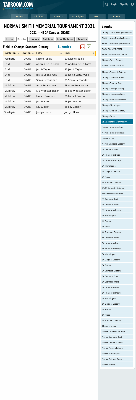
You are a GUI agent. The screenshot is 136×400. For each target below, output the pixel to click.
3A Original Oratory (111, 171)
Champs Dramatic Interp (113, 77)
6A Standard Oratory (111, 320)
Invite (9, 39)
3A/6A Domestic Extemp (113, 188)
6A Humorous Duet (111, 287)
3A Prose (106, 177)
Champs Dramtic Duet (112, 83)
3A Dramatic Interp (110, 149)
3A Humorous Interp (111, 160)
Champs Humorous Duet (113, 94)
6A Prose (106, 314)
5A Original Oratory (111, 259)
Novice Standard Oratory (113, 143)
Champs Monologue (111, 105)
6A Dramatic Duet (110, 276)
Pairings (48, 39)
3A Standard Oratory (111, 182)
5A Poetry (106, 265)
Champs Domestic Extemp (114, 72)
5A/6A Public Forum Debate (114, 54)
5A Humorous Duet (111, 243)
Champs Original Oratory (113, 110)
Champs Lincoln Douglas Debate (117, 32)
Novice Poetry (108, 364)
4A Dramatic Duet (110, 199)
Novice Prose (108, 138)
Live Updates (65, 39)
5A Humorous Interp (111, 248)
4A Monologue (109, 215)
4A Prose (106, 226)
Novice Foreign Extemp (112, 348)
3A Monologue (109, 165)
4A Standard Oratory (111, 232)
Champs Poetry (109, 326)
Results (82, 39)
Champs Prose (108, 116)
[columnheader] (11, 53)
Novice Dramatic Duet (112, 337)
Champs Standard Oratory (114, 121)
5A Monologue (109, 254)
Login (114, 4)
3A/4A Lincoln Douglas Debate (116, 38)
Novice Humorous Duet (113, 127)
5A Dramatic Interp (110, 237)
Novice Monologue (110, 353)
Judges (35, 39)
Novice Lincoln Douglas (113, 65)
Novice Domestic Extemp (113, 331)
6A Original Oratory (111, 303)
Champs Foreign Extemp (113, 88)
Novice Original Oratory (113, 359)
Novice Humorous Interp (113, 132)
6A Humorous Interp (111, 292)
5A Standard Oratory (111, 270)
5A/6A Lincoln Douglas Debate (116, 43)
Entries (22, 39)
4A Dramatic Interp (110, 204)
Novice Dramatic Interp (112, 342)
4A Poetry (106, 221)
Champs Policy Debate (112, 60)
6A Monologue (109, 298)
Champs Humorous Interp (114, 99)
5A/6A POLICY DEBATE (112, 49)
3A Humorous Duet (111, 154)
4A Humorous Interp (111, 210)
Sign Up (124, 4)
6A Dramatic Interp (110, 281)
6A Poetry (106, 309)
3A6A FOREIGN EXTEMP (112, 193)
